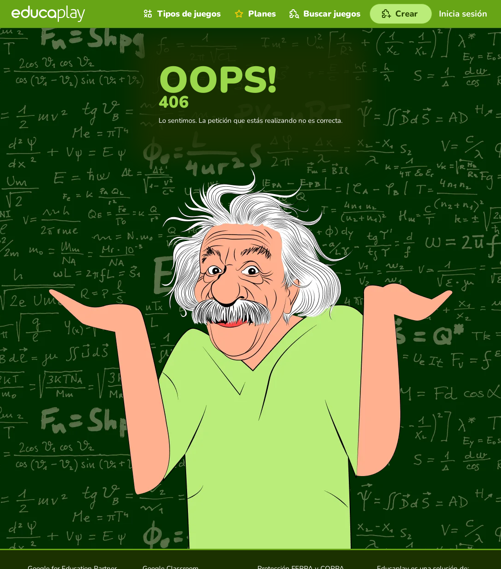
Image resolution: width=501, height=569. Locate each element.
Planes (254, 14)
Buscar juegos (323, 14)
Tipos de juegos (181, 14)
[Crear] (401, 14)
